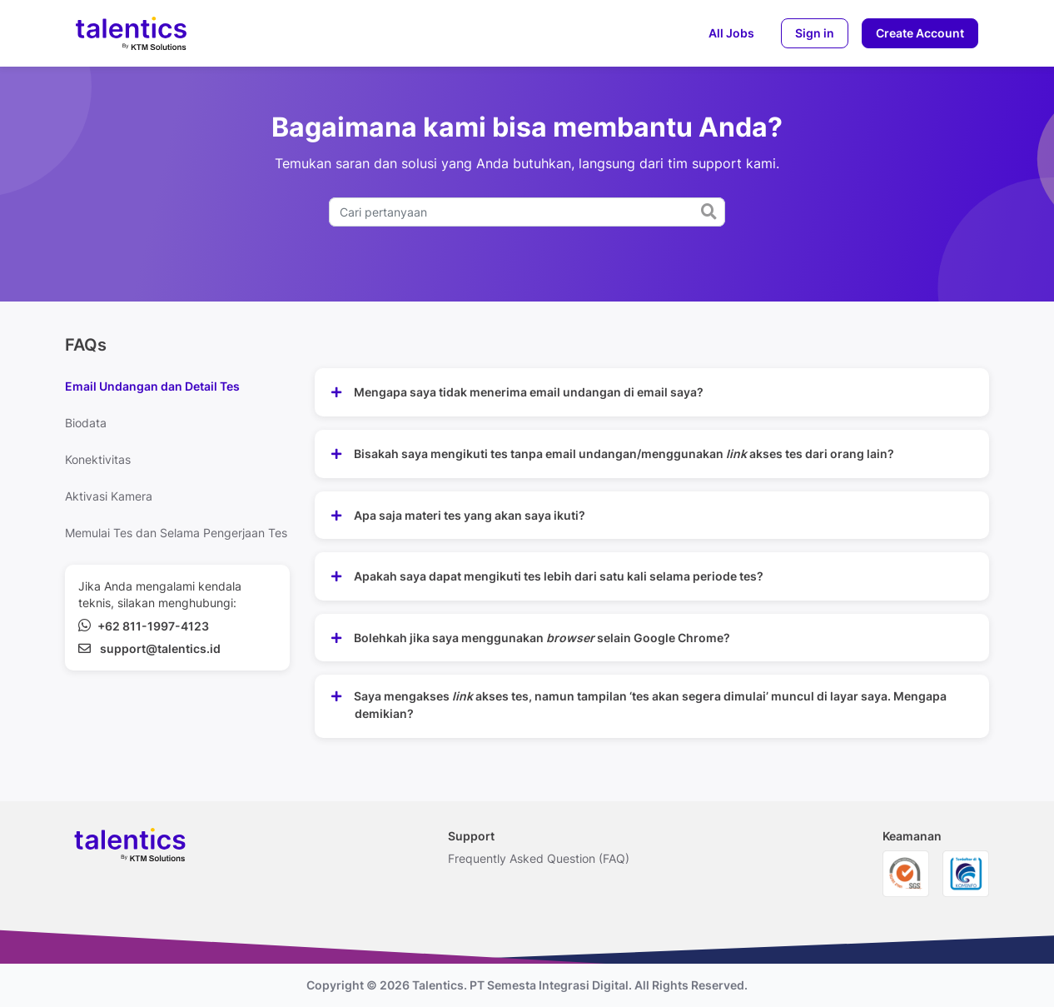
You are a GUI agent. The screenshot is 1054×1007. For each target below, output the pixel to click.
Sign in (814, 33)
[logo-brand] (131, 33)
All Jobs (731, 33)
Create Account (920, 33)
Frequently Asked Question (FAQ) (538, 858)
